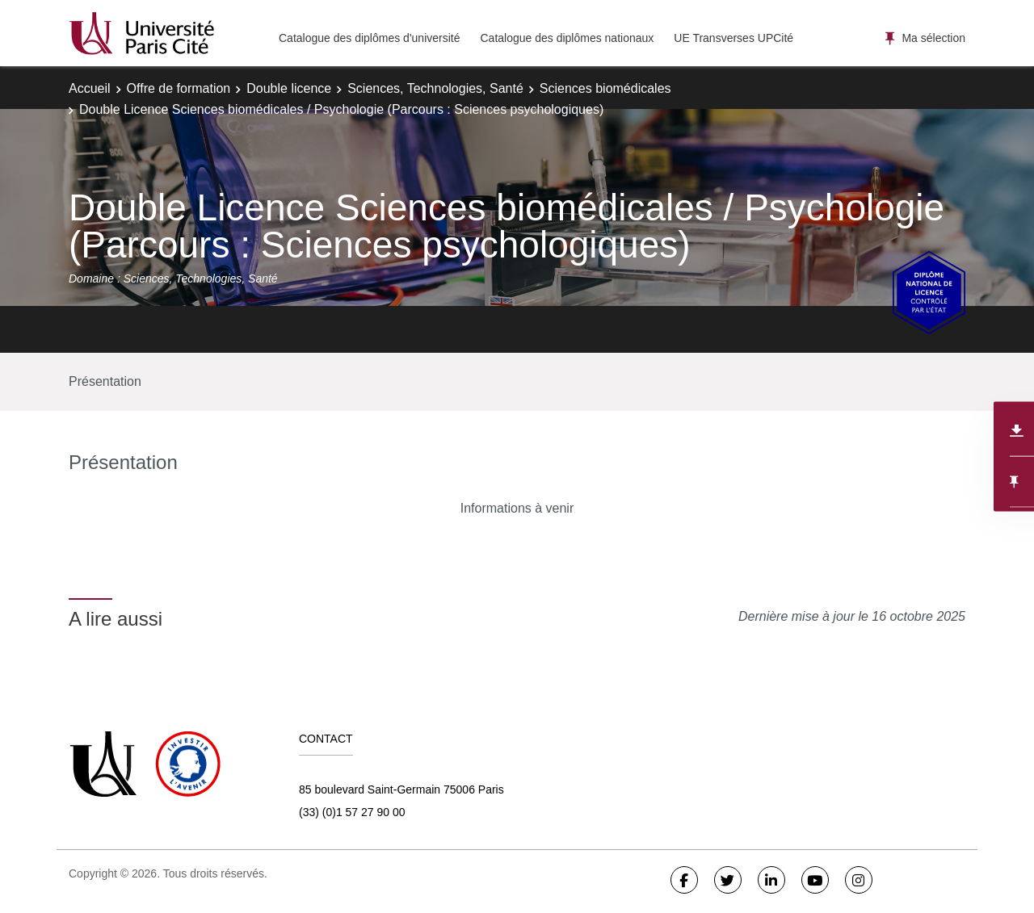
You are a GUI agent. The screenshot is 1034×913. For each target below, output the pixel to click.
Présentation (105, 381)
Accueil (90, 88)
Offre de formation (179, 88)
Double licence (288, 88)
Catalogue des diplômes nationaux (567, 37)
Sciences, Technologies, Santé (435, 88)
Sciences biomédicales (605, 88)
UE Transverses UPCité (733, 37)
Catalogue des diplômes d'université (369, 37)
